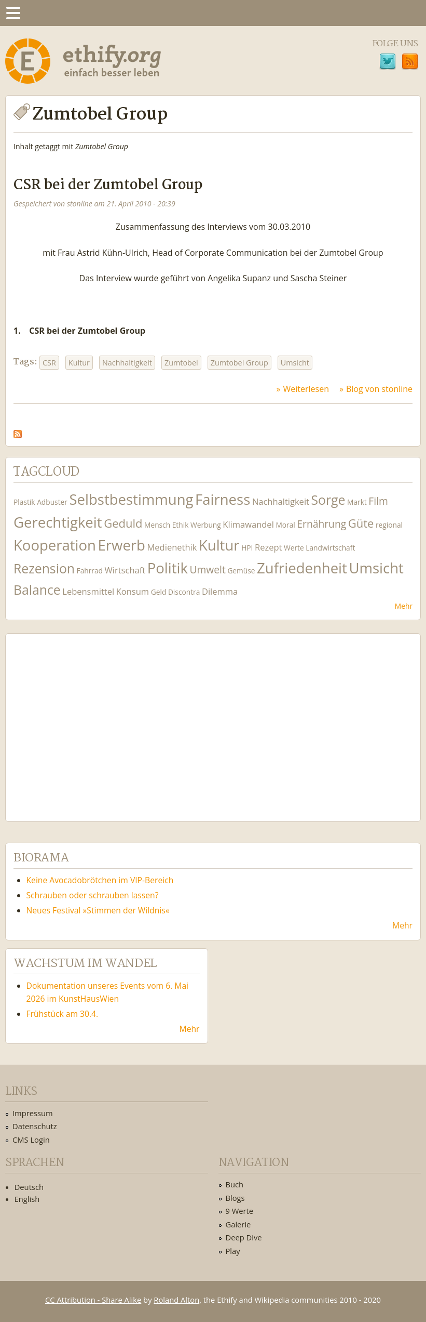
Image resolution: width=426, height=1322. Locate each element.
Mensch (157, 525)
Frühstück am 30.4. (62, 1013)
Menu (13, 13)
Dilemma (220, 591)
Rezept (268, 547)
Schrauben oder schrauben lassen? (92, 895)
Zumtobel (181, 363)
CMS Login (31, 1139)
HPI (247, 548)
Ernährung (321, 524)
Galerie (238, 1224)
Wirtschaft (125, 570)
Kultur (79, 363)
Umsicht (295, 363)
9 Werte (240, 1211)
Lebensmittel (88, 591)
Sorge (328, 499)
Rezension (44, 568)
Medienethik (172, 547)
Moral (285, 525)
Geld (159, 592)
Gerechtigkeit (57, 522)
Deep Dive (244, 1237)
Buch (235, 1184)
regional (389, 525)
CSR (49, 363)
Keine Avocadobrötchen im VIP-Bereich (100, 880)
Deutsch (29, 1187)
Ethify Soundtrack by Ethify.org (90, 719)
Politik (167, 568)
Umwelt (207, 569)
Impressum (32, 1113)
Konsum (132, 591)
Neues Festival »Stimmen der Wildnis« (98, 910)
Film (378, 501)
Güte (361, 523)
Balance (37, 589)
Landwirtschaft (330, 548)
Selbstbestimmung (131, 499)
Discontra (184, 592)
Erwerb (121, 545)
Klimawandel (248, 524)
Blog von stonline (379, 389)
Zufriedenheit (302, 568)
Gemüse (241, 570)
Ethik (180, 525)
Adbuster (52, 502)
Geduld (123, 523)
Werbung (205, 525)
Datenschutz (34, 1126)
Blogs (235, 1198)
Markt (357, 502)
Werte (294, 548)
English (27, 1199)
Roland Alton (176, 1299)
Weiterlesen (306, 389)
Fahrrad (90, 570)
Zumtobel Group (239, 363)
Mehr (404, 606)
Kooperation (54, 545)
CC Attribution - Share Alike (93, 1299)
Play (233, 1251)
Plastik (24, 502)
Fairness (222, 499)
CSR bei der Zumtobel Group (107, 185)
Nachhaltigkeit (127, 363)
